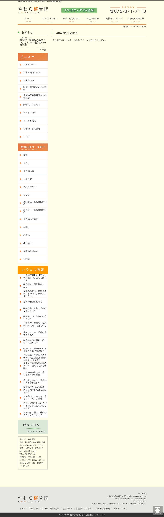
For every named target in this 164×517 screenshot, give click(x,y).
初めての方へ (50, 20)
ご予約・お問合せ (135, 20)
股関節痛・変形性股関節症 (34, 203)
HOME (126, 27)
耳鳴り (26, 227)
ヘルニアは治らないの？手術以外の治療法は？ (34, 349)
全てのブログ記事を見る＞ (37, 431)
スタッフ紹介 (29, 112)
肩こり (26, 163)
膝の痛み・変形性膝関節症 (34, 211)
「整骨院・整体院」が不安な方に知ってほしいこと (34, 325)
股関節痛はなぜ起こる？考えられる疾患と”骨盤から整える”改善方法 (35, 357)
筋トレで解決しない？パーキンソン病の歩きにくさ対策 (34, 406)
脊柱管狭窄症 (29, 187)
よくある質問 (29, 120)
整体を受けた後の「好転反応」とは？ (34, 309)
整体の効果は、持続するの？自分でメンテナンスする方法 (34, 293)
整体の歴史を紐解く (32, 302)
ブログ (26, 136)
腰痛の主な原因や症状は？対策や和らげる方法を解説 (34, 389)
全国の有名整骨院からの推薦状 (34, 96)
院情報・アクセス (114, 20)
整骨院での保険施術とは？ (33, 285)
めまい (26, 235)
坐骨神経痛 (28, 171)
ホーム (28, 20)
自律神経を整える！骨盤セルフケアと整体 (34, 373)
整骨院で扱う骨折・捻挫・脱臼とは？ (33, 341)
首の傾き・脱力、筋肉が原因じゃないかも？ (34, 413)
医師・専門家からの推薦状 (34, 88)
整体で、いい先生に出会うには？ (34, 317)
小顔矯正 (27, 243)
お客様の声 (92, 20)
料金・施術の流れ (71, 20)
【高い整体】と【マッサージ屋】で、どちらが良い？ (34, 277)
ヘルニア (27, 179)
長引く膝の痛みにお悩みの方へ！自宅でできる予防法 (34, 365)
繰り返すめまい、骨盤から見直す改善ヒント (34, 381)
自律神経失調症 (30, 219)
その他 (26, 259)
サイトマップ (119, 509)
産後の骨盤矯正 (30, 251)
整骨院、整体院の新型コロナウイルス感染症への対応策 (33, 42)
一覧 (44, 50)
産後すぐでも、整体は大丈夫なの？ (34, 333)
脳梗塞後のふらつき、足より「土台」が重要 (34, 397)
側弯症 (26, 195)
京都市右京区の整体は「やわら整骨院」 (81, 515)
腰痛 (25, 155)
